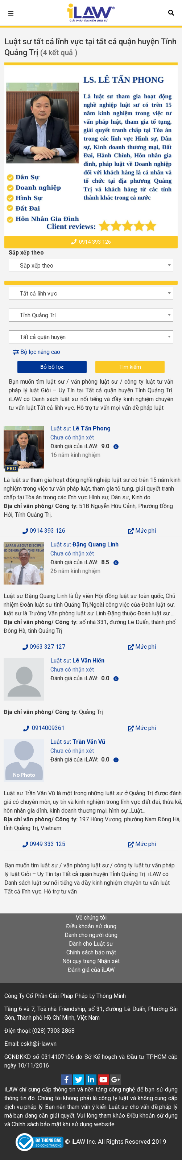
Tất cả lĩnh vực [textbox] (38, 293)
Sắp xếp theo (26, 252)
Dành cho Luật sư (91, 943)
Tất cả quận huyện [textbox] (43, 337)
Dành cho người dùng (91, 935)
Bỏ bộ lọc (52, 367)
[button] (171, 12)
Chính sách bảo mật (91, 952)
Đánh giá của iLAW (91, 969)
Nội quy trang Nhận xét (91, 961)
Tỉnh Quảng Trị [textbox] (38, 315)
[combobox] (91, 265)
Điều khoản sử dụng (91, 926)
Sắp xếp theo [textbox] (36, 265)
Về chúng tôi (91, 917)
